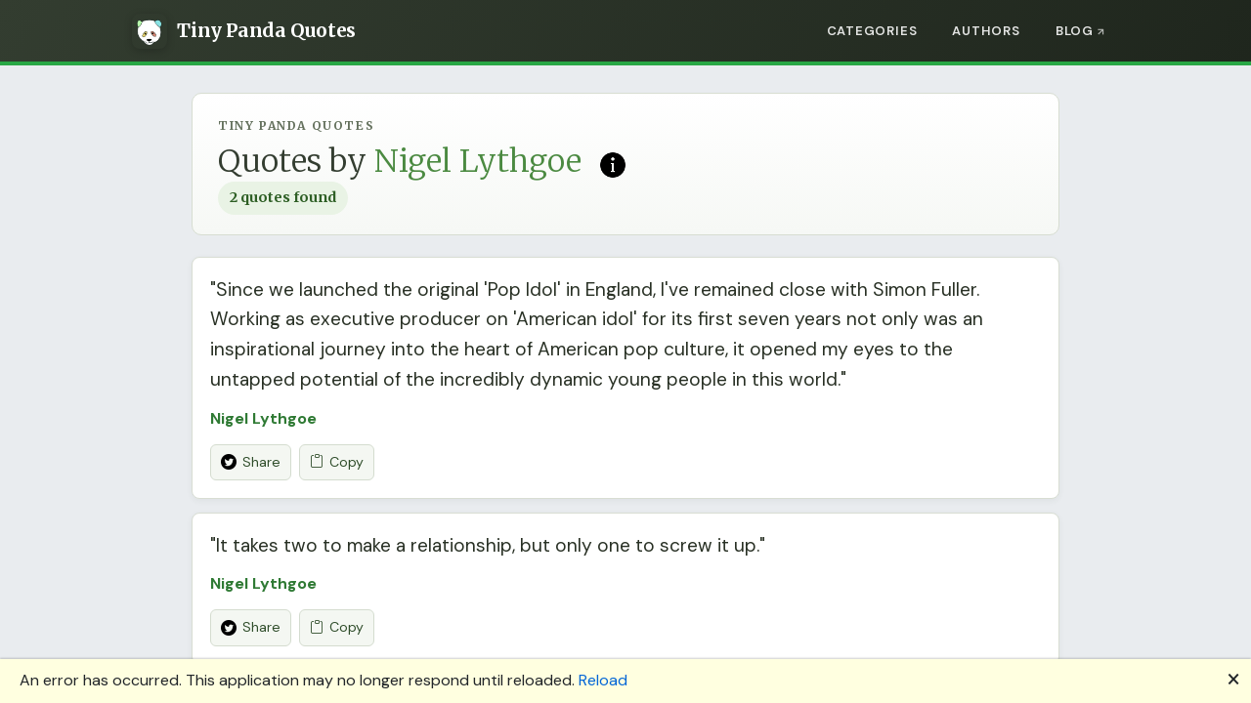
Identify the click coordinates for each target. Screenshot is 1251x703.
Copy (337, 462)
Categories (872, 30)
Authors (985, 30)
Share (250, 462)
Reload (603, 680)
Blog (1075, 30)
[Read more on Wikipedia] (612, 163)
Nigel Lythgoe (263, 418)
